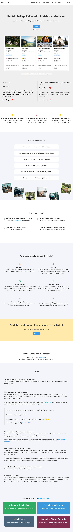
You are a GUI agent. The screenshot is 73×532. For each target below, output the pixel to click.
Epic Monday (48, 402)
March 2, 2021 (26, 423)
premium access (43, 498)
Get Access (36, 26)
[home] (6, 2)
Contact (67, 2)
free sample (39, 29)
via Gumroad (17, 220)
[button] (46, 2)
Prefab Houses (35, 2)
